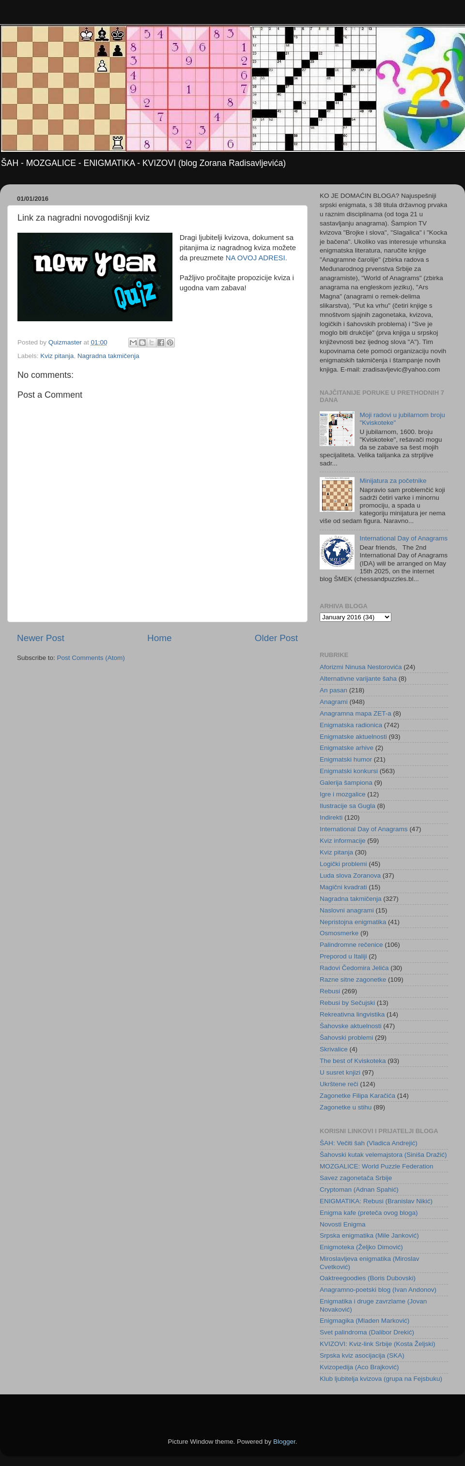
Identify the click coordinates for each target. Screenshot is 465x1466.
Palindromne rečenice (351, 944)
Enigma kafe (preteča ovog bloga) (369, 1212)
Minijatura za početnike (392, 480)
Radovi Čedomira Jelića (354, 968)
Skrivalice (334, 1049)
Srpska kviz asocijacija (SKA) (362, 1355)
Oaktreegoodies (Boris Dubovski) (368, 1278)
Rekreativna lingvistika (352, 1014)
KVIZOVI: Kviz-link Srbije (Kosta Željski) (377, 1343)
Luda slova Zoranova (350, 875)
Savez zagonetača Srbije (356, 1178)
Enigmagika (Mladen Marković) (364, 1320)
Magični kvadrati (343, 887)
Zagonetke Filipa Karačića (357, 1095)
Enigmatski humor (346, 759)
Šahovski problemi (346, 1037)
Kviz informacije (343, 840)
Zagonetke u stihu (346, 1107)
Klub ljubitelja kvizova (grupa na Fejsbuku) (381, 1378)
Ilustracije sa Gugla (347, 805)
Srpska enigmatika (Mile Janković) (369, 1235)
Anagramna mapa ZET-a (355, 713)
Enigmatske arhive (346, 747)
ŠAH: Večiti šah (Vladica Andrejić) (369, 1143)
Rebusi (330, 991)
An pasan (333, 690)
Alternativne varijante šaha (358, 678)
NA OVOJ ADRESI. (256, 258)
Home (159, 638)
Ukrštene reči (339, 1084)
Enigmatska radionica (351, 725)
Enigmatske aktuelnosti (353, 736)
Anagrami (334, 701)
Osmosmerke (339, 933)
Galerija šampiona (346, 782)
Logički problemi (343, 864)
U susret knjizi (340, 1072)
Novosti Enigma (343, 1224)
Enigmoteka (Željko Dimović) (361, 1247)
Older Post (276, 638)
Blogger (284, 1441)
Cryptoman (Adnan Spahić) (359, 1189)
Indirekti (331, 817)
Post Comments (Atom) (91, 657)
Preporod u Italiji (343, 956)
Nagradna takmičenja (109, 355)
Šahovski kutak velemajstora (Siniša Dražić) (383, 1154)
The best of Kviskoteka (353, 1060)
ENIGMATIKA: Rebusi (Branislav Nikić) (376, 1201)
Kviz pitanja (57, 355)
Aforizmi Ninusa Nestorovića (361, 667)
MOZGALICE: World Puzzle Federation (377, 1166)
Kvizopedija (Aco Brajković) (359, 1367)
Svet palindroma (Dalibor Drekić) (367, 1332)
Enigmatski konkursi (349, 771)
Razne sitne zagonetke (353, 979)
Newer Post (40, 638)
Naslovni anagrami (347, 910)
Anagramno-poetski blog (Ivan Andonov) (378, 1289)
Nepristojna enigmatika (353, 922)
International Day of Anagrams (403, 538)
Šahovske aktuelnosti (351, 1026)
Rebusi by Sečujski (347, 1002)
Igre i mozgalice (343, 794)
